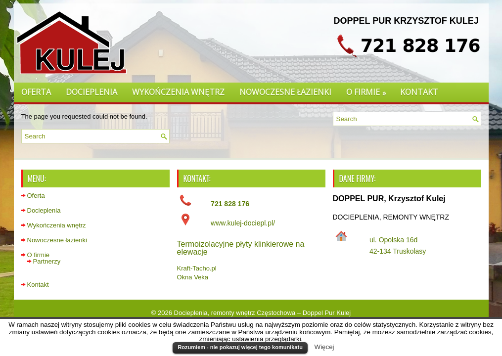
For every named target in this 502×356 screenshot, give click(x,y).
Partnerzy (47, 261)
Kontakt (419, 92)
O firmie (369, 90)
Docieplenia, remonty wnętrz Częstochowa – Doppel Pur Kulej (262, 312)
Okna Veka (193, 277)
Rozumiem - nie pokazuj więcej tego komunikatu (240, 347)
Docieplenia (91, 92)
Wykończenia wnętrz (178, 92)
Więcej (324, 347)
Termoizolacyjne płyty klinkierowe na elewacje (241, 248)
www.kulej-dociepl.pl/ (243, 223)
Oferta (36, 92)
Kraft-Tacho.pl (197, 268)
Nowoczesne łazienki (285, 92)
